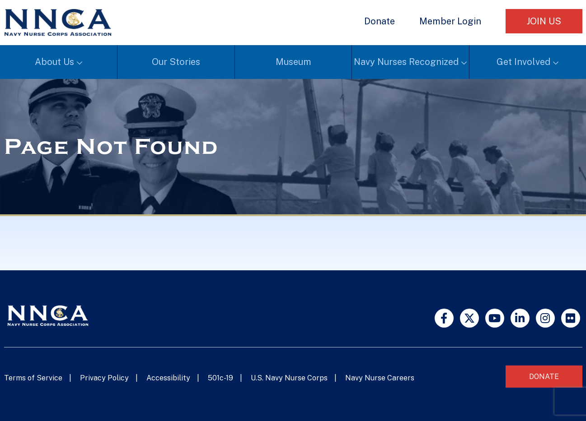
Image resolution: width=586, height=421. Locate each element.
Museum (293, 61)
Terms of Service (33, 378)
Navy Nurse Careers (379, 378)
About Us (54, 61)
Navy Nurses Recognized (406, 61)
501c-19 (220, 378)
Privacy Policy (104, 378)
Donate (379, 21)
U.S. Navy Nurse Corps (289, 378)
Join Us (544, 21)
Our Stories (176, 61)
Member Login (450, 21)
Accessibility (168, 378)
